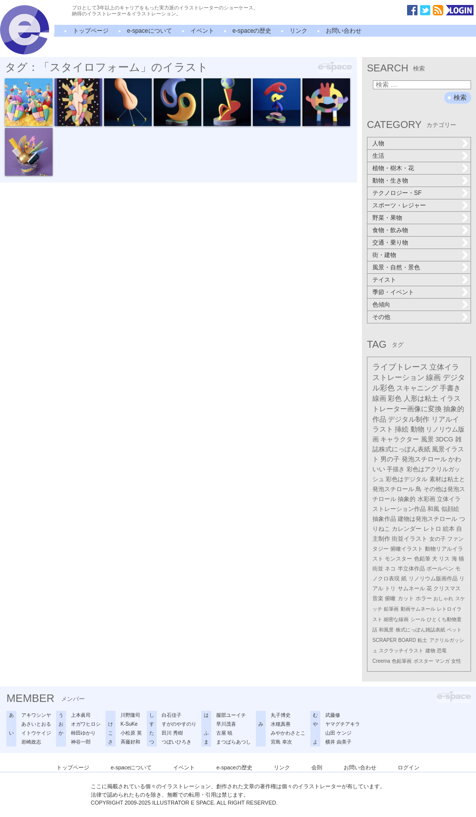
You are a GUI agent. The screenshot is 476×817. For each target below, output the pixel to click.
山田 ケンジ (338, 733)
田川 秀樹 (172, 733)
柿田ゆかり (83, 733)
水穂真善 (281, 724)
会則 (316, 767)
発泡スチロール (424, 459)
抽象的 (407, 499)
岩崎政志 (31, 742)
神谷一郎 (81, 742)
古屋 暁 (224, 733)
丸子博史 (281, 715)
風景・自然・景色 (396, 267)
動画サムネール (418, 609)
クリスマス (447, 588)
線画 (433, 377)
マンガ (442, 661)
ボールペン (440, 568)
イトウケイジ (36, 733)
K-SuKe (128, 724)
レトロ (432, 529)
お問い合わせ (343, 30)
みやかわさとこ (288, 733)
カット (406, 598)
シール (418, 619)
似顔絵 (450, 508)
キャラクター (399, 439)
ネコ (390, 568)
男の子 (390, 459)
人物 (378, 143)
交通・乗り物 (390, 242)
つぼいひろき (176, 742)
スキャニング (417, 388)
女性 (456, 661)
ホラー (424, 598)
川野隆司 (130, 715)
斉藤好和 (130, 742)
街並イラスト (409, 539)
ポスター (423, 661)
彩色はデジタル (406, 479)
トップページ (91, 30)
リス (444, 559)
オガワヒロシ (86, 724)
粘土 (422, 640)
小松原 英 (131, 733)
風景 (427, 439)
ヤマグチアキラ (342, 724)
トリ (390, 588)
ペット (454, 629)
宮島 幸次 (281, 742)
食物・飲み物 (390, 230)
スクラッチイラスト (401, 650)
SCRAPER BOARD (394, 640)
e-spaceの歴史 (252, 30)
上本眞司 (81, 715)
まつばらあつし (233, 742)
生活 (378, 155)
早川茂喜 (226, 724)
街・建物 (384, 254)
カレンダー (406, 529)
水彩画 (426, 499)
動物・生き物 (390, 180)
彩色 (395, 398)
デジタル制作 (408, 419)
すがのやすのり (179, 724)
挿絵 (402, 429)
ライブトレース (400, 367)
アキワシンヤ (36, 715)
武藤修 (332, 715)
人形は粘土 (421, 398)
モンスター (398, 559)
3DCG (444, 439)
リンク (298, 30)
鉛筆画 (391, 609)
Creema (381, 661)
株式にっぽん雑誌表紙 (420, 629)
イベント (202, 30)
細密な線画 (396, 619)
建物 (430, 650)
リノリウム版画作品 (433, 578)
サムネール (411, 588)
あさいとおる (36, 724)
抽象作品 (384, 518)
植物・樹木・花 (393, 168)
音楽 (377, 598)
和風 (433, 508)
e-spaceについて (149, 30)
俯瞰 (390, 598)
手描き (396, 469)
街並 (377, 568)
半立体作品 (411, 568)
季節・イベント (393, 292)
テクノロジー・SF (396, 192)
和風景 (386, 629)
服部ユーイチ (231, 715)
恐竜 (442, 650)
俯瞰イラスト (406, 549)
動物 (417, 429)
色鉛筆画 (402, 661)
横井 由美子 (338, 742)
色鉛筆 (422, 559)
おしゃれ (443, 598)
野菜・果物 (387, 217)
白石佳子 (171, 715)
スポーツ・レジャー (399, 205)
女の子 (437, 539)
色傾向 (381, 304)
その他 (381, 317)
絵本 (449, 529)
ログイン (408, 767)
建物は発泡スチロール (427, 518)
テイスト (384, 279)
